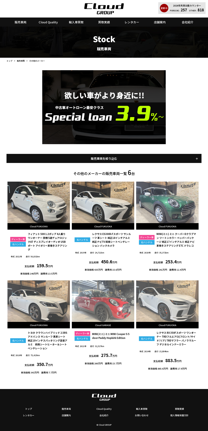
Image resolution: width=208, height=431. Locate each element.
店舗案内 (160, 22)
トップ (9, 60)
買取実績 (104, 22)
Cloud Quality (48, 22)
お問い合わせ (142, 415)
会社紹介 (187, 22)
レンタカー (131, 22)
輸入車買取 (76, 22)
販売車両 (20, 22)
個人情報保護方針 (179, 415)
